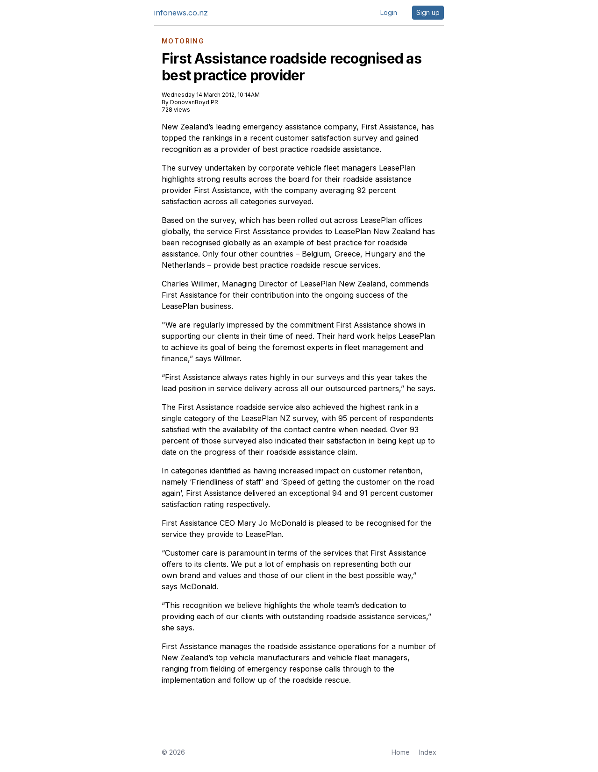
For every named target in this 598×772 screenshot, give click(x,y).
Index (427, 752)
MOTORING (183, 41)
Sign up (428, 12)
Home (401, 752)
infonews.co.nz (181, 12)
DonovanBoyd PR (194, 102)
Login (388, 12)
